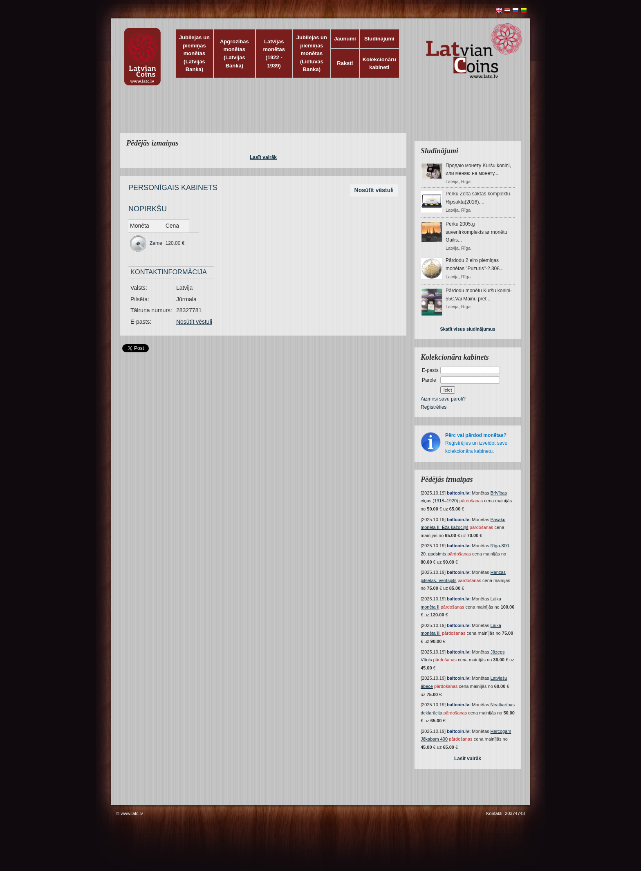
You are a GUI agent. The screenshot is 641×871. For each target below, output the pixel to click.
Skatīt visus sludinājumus (467, 329)
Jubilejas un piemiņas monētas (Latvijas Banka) (194, 53)
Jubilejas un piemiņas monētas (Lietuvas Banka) (311, 53)
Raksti (345, 63)
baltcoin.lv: (459, 492)
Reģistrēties (433, 407)
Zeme (156, 243)
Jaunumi (345, 39)
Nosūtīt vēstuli (374, 190)
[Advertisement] (318, 114)
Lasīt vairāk (263, 157)
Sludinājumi (379, 39)
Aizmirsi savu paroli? (443, 399)
